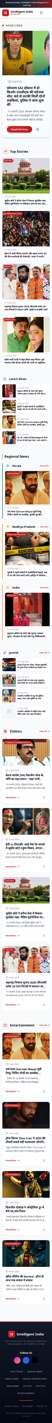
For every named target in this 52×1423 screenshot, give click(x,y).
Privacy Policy (12, 1406)
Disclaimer (27, 1406)
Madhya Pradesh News (35, 1378)
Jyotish (27, 1386)
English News (34, 1371)
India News (13, 1386)
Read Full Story (19, 129)
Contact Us (41, 1406)
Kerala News (12, 1378)
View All (45, 465)
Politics (40, 1386)
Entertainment (26, 1393)
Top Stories (16, 1371)
